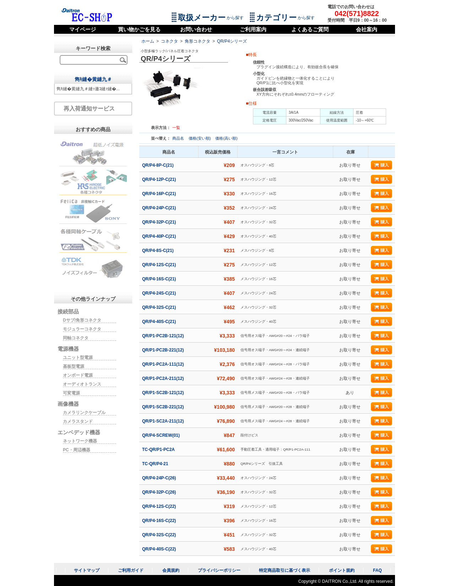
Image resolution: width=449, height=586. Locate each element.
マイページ (82, 29)
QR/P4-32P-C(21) (159, 222)
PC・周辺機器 (76, 449)
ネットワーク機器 (80, 441)
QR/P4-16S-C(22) (159, 520)
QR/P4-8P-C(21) (158, 165)
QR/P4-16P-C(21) (159, 193)
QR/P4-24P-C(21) (159, 207)
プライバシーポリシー (219, 570)
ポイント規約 (342, 570)
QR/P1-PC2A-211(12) (163, 378)
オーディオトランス (82, 384)
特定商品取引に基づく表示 (284, 570)
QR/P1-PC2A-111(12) (163, 364)
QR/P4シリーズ (232, 41)
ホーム (147, 41)
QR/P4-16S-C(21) (159, 278)
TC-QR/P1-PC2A (159, 449)
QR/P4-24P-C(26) (159, 477)
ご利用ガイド (131, 570)
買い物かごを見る (139, 29)
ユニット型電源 (78, 357)
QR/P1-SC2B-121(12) (163, 392)
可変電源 (71, 393)
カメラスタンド (78, 421)
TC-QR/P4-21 (155, 463)
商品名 (178, 138)
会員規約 (171, 570)
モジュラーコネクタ (82, 329)
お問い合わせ (196, 29)
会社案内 (366, 29)
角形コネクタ (197, 41)
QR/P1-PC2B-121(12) (163, 335)
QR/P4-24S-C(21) (159, 293)
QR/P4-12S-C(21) (159, 264)
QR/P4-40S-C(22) (159, 549)
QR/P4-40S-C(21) (159, 321)
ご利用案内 (253, 29)
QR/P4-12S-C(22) (159, 506)
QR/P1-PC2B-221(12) (163, 350)
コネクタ (169, 41)
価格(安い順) (200, 138)
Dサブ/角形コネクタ (82, 320)
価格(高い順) (226, 138)
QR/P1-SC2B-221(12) (163, 406)
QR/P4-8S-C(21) (158, 250)
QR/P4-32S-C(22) (159, 534)
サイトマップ (87, 570)
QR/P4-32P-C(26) (159, 492)
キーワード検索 (93, 48)
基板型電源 (73, 366)
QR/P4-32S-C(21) (159, 307)
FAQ (377, 570)
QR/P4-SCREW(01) (161, 435)
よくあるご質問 (310, 29)
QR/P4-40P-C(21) (159, 236)
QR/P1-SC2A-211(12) (163, 421)
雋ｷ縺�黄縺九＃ (93, 79)
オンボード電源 (78, 375)
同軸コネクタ (75, 337)
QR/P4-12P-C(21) (159, 179)
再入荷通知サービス (89, 109)
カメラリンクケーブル (84, 412)
